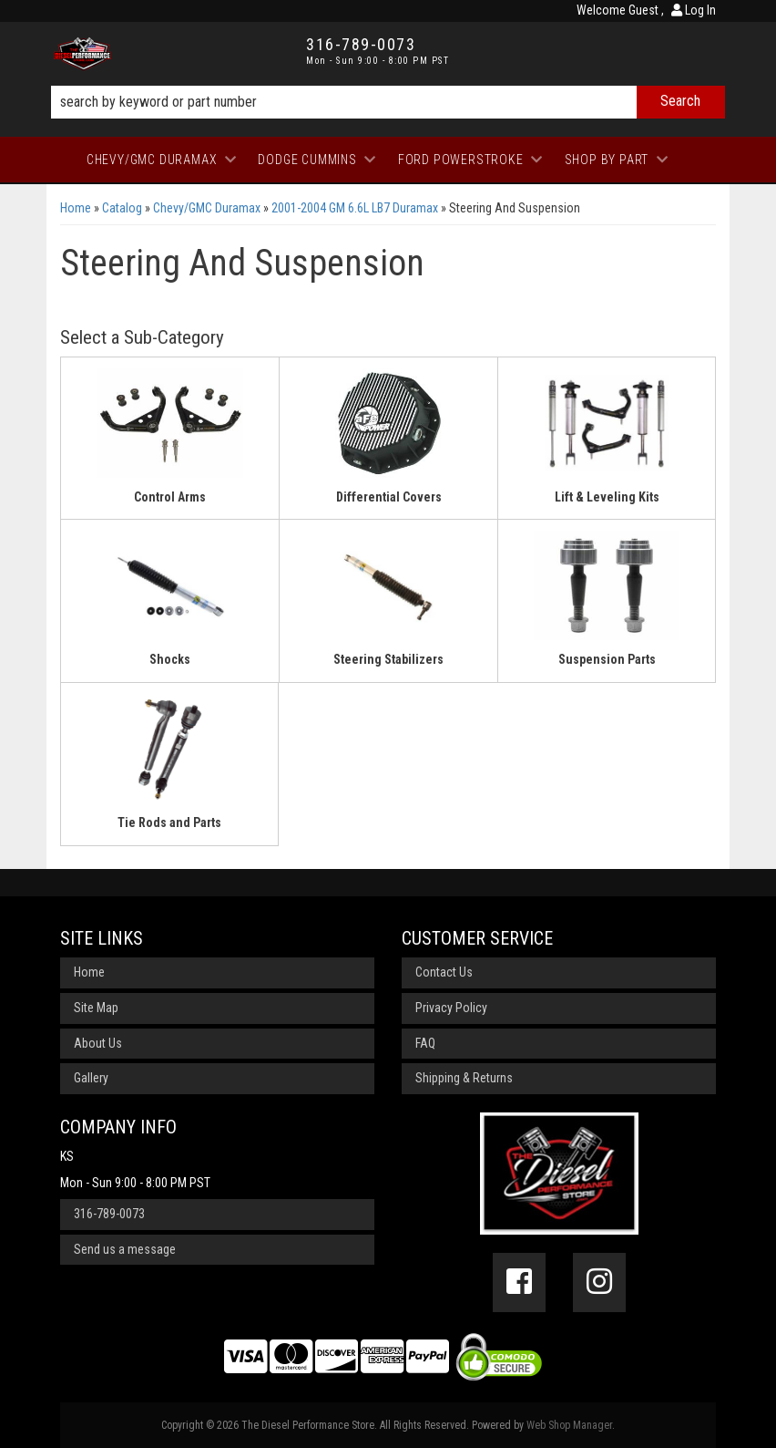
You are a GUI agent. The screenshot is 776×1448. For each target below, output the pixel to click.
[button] (388, 102)
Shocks (169, 659)
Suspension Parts (607, 659)
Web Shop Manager (569, 1425)
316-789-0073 (109, 1213)
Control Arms (170, 497)
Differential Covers (389, 497)
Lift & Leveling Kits (607, 497)
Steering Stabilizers (388, 659)
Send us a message (125, 1249)
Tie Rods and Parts (169, 822)
